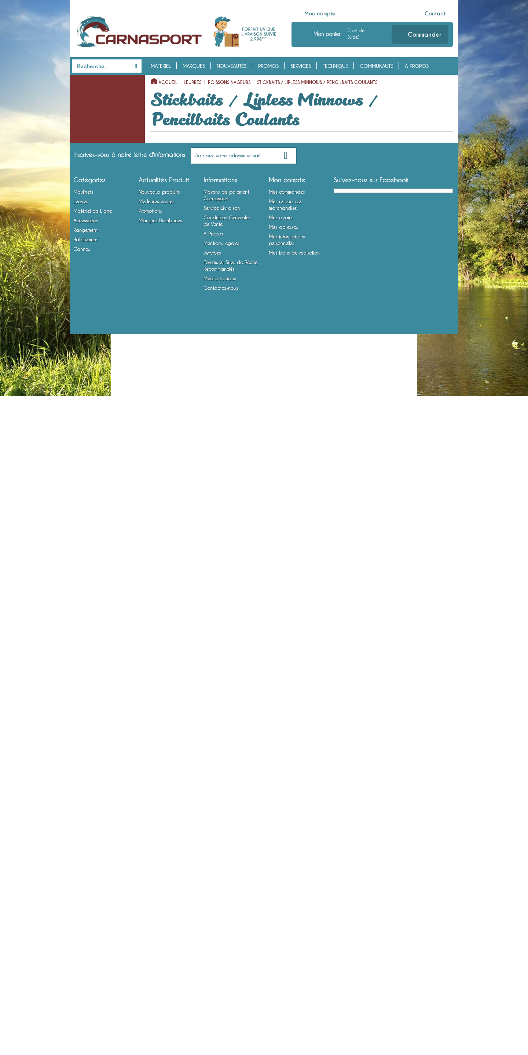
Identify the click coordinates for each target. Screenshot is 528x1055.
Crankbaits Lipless (96, 283)
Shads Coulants (93, 407)
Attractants (83, 745)
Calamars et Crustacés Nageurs (101, 513)
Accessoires (89, 722)
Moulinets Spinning (91, 92)
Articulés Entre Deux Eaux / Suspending (103, 468)
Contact (435, 13)
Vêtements (82, 813)
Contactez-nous (220, 1009)
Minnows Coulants (96, 362)
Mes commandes (287, 913)
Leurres (82, 115)
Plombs (79, 677)
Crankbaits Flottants (98, 239)
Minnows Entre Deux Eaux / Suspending (104, 345)
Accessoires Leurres (92, 734)
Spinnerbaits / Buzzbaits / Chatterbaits (99, 581)
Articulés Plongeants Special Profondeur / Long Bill (99, 441)
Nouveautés (231, 66)
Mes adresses (283, 948)
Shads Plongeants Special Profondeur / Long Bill (104, 390)
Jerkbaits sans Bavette (100, 227)
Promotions (150, 932)
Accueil (167, 82)
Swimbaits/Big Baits (97, 497)
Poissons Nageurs (90, 137)
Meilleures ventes (156, 922)
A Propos (417, 66)
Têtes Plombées (87, 632)
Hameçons (82, 699)
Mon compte (320, 13)
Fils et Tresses (85, 643)
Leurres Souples (88, 126)
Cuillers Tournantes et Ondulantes (94, 536)
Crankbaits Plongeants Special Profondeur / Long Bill (101, 261)
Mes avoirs (280, 938)
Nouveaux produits (159, 913)
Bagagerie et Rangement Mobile (98, 784)
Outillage (82, 756)
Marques (194, 66)
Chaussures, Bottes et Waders (94, 829)
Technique (335, 66)
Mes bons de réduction (294, 973)
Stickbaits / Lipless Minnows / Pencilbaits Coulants (99, 205)
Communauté (376, 66)
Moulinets (86, 80)
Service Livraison (221, 929)
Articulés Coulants (96, 486)
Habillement (88, 801)
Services (300, 66)
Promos (268, 66)
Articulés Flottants (95, 418)
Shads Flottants (93, 373)
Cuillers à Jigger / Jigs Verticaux (95, 558)
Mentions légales (221, 964)
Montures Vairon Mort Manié (102, 711)
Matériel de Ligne (95, 620)
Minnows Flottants (96, 295)
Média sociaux (219, 999)
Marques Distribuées (160, 941)
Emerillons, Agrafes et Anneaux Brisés (94, 659)
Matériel (161, 66)
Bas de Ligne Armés (92, 688)
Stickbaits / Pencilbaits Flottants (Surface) (100, 177)
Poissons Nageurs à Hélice (104, 160)
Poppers (85, 149)
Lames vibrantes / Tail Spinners (94, 603)
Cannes (82, 846)
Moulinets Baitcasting (94, 103)
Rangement (87, 767)
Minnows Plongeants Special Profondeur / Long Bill (99, 317)
